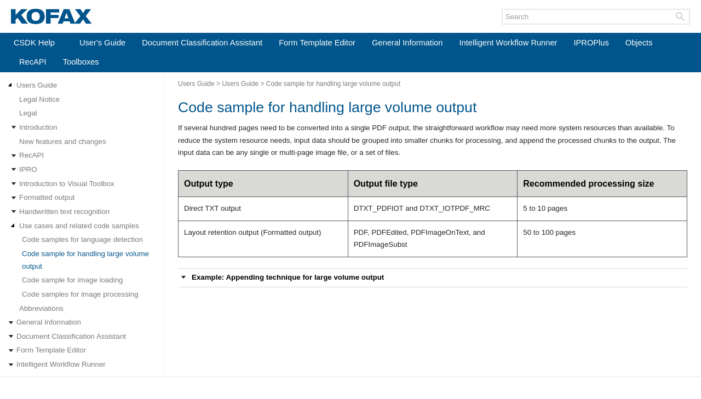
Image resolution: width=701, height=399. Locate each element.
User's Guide (102, 42)
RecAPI (33, 61)
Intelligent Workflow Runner (508, 42)
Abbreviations (41, 308)
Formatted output (47, 197)
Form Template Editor (317, 42)
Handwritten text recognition (64, 211)
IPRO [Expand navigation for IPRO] (28, 169)
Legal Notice (39, 99)
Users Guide (36, 85)
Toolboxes (81, 61)
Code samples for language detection (82, 239)
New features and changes (62, 141)
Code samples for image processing (80, 294)
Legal (28, 113)
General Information (407, 42)
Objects (639, 42)
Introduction (38, 127)
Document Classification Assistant (202, 42)
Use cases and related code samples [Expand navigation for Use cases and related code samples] (79, 226)
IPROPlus (590, 42)
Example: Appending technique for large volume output (288, 277)
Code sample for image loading (72, 280)
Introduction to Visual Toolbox (66, 184)
